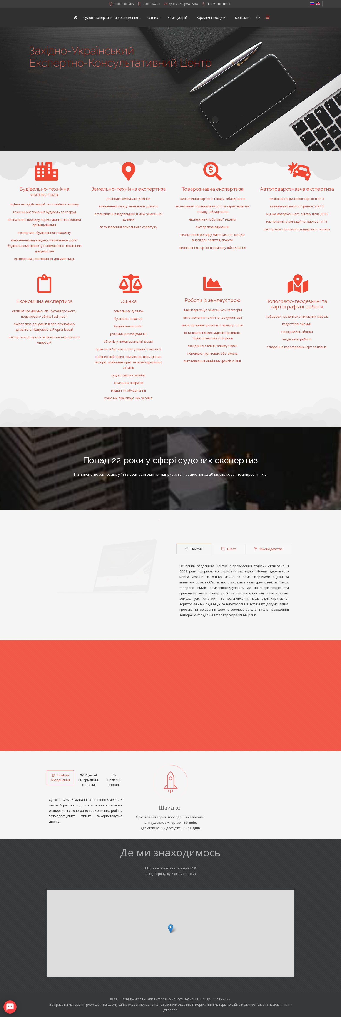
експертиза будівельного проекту (44, 232)
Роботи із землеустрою (213, 300)
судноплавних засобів (128, 375)
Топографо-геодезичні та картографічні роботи (297, 304)
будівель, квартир (128, 318)
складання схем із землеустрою (212, 345)
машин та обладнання (128, 390)
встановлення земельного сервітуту (128, 227)
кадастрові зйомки (296, 324)
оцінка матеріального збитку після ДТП (297, 214)
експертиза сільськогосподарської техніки (297, 229)
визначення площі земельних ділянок (128, 206)
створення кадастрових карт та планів (297, 347)
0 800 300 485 (124, 4)
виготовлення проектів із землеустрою (212, 325)
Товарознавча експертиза (213, 189)
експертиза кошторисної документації (44, 258)
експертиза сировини (212, 227)
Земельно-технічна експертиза (128, 189)
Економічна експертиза (44, 301)
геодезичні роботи (297, 339)
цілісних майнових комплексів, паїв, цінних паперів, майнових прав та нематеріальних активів (128, 362)
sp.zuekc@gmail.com (183, 4)
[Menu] (267, 17)
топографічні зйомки (297, 331)
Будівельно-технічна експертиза (44, 191)
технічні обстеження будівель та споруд (44, 212)
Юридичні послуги (211, 17)
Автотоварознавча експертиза (297, 189)
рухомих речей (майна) (128, 334)
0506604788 (151, 4)
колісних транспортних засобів (128, 398)
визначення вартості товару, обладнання (212, 198)
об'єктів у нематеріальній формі (128, 341)
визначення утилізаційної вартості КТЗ (296, 221)
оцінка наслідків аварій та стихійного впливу (44, 204)
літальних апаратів (128, 383)
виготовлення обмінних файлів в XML (213, 361)
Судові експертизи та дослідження (110, 17)
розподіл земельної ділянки (128, 198)
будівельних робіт (128, 326)
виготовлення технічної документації (212, 317)
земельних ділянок (128, 311)
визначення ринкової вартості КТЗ (297, 198)
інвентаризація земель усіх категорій (213, 310)
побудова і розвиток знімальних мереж (297, 316)
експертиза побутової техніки (212, 219)
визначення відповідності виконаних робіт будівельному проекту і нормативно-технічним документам (44, 245)
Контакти (242, 17)
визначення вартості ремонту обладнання (212, 247)
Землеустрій (177, 17)
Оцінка (152, 17)
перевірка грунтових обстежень (212, 353)
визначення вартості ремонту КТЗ (297, 206)
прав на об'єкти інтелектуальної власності (128, 349)
